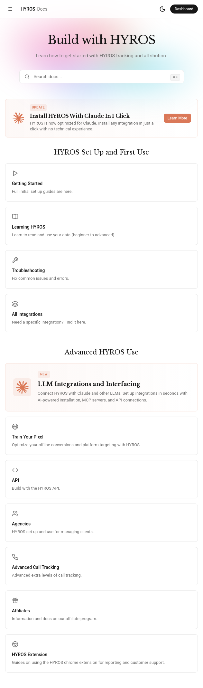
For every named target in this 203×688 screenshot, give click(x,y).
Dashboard (184, 9)
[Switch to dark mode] (162, 9)
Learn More (177, 118)
